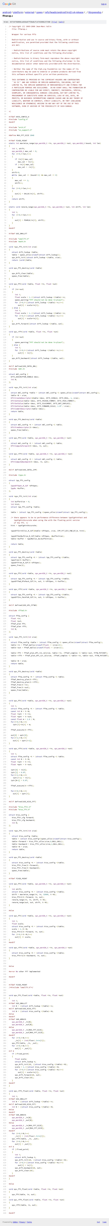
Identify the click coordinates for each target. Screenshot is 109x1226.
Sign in (103, 4)
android (7, 12)
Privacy (22, 1222)
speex (39, 12)
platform (18, 12)
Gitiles (15, 1222)
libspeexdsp (94, 12)
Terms (29, 1222)
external (29, 12)
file (54, 22)
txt (98, 1222)
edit (61, 22)
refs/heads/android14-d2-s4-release (64, 12)
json (104, 1222)
